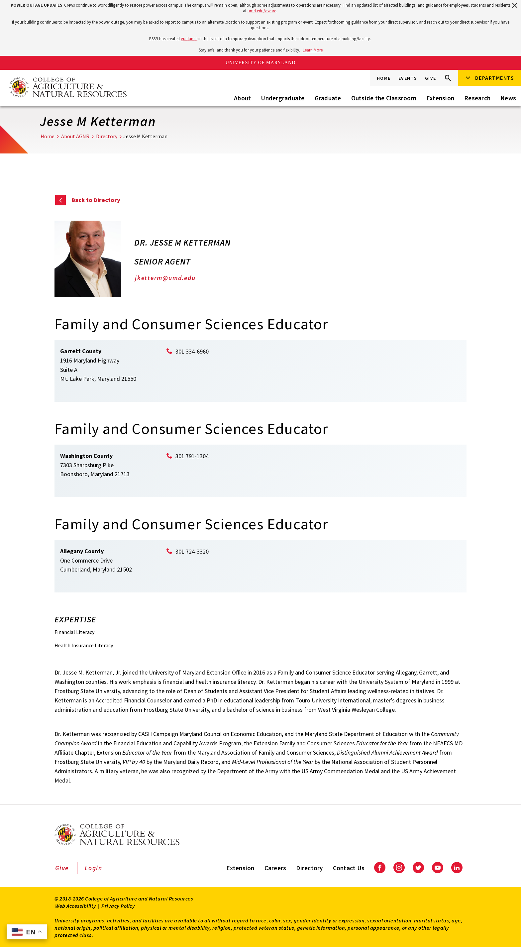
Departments (494, 77)
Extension (440, 98)
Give (430, 78)
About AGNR (75, 136)
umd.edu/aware (262, 11)
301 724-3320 (192, 551)
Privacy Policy (118, 905)
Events (407, 78)
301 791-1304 (192, 456)
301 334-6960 (192, 351)
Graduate (328, 98)
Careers (275, 868)
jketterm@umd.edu (165, 278)
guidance (189, 39)
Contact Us (349, 868)
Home (384, 78)
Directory (106, 136)
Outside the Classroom (383, 98)
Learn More (313, 50)
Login (93, 868)
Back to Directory (95, 200)
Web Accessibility (75, 905)
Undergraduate (282, 98)
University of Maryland (261, 62)
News (508, 98)
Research (477, 98)
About (242, 98)
